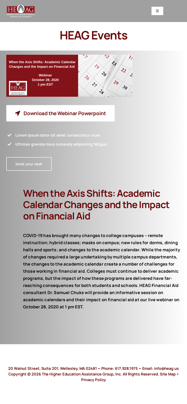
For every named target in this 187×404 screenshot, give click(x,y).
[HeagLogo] (21, 6)
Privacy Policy (93, 379)
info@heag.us (166, 368)
